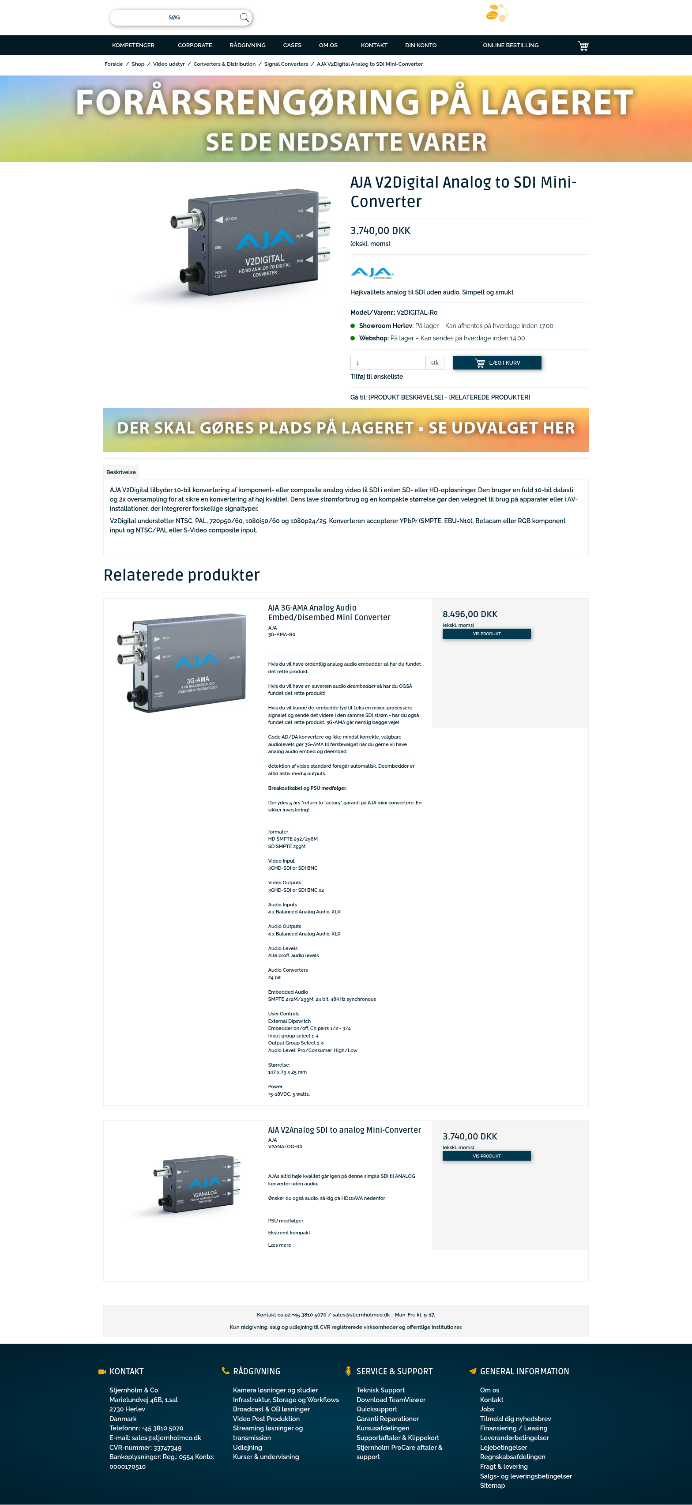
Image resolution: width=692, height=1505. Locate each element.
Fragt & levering (504, 1466)
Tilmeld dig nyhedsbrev (515, 1418)
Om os (489, 1390)
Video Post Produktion (266, 1418)
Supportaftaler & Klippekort (398, 1437)
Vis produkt (487, 633)
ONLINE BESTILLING (511, 45)
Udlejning (247, 1447)
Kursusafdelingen (383, 1428)
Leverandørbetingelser (514, 1437)
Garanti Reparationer (388, 1418)
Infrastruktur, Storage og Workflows (286, 1399)
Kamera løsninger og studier (275, 1390)
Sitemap (492, 1485)
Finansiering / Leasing (514, 1428)
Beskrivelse (121, 472)
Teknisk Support (381, 1390)
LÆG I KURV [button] (498, 363)
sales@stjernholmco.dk (361, 1315)
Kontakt (492, 1399)
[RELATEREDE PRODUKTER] (489, 397)
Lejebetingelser (503, 1447)
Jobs (487, 1409)
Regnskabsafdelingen (512, 1456)
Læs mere (279, 1245)
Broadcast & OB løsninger (271, 1409)
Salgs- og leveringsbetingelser (526, 1476)
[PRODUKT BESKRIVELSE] (406, 397)
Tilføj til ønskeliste (376, 376)
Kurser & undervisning (266, 1456)
